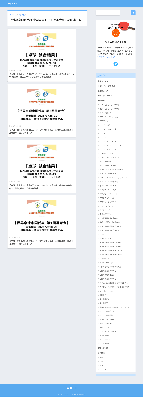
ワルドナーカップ (106, 344)
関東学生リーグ (105, 259)
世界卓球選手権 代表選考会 (110, 222)
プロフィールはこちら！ (108, 57)
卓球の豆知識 (103, 348)
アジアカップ (104, 210)
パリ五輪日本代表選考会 (109, 218)
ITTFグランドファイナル (109, 194)
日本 (101, 362)
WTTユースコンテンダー (109, 150)
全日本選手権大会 (106, 214)
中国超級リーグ (105, 295)
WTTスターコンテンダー (109, 129)
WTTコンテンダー (106, 133)
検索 (133, 12)
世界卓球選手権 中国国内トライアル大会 (114, 308)
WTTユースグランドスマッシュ (111, 142)
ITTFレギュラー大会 (107, 198)
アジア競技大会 (105, 162)
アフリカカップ (105, 336)
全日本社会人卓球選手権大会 (110, 243)
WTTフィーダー (105, 137)
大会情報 (101, 101)
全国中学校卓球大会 (107, 275)
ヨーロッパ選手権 (106, 316)
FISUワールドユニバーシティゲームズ (114, 178)
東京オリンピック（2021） (110, 109)
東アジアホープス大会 (108, 186)
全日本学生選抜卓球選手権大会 (111, 255)
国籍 (101, 358)
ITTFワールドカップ (107, 154)
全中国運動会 (104, 299)
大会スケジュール (105, 96)
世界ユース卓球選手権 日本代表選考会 (114, 283)
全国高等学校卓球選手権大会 (110, 267)
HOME (71, 388)
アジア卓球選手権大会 (108, 166)
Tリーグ (103, 235)
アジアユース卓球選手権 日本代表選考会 (114, 287)
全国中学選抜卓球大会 (108, 279)
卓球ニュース (103, 91)
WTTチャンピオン (106, 125)
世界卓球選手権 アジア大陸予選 (111, 170)
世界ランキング (104, 81)
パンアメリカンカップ (108, 332)
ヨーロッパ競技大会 (107, 312)
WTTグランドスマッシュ (109, 117)
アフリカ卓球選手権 (107, 320)
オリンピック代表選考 (107, 86)
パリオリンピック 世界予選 (110, 158)
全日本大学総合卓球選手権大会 (111, 251)
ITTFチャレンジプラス (108, 202)
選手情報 (101, 353)
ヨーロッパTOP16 (106, 324)
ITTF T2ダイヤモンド (107, 206)
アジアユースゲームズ (108, 190)
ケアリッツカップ (106, 263)
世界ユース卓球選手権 (108, 174)
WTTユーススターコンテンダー (111, 146)
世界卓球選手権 (105, 113)
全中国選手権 (104, 303)
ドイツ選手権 (104, 340)
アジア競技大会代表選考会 (109, 231)
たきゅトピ (15, 3)
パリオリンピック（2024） (110, 105)
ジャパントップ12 (106, 291)
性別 (101, 366)
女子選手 (103, 370)
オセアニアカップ (106, 328)
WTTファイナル (105, 121)
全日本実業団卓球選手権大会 (110, 247)
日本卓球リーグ (105, 239)
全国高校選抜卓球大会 (108, 271)
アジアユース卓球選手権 (109, 182)
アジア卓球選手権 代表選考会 (110, 227)
